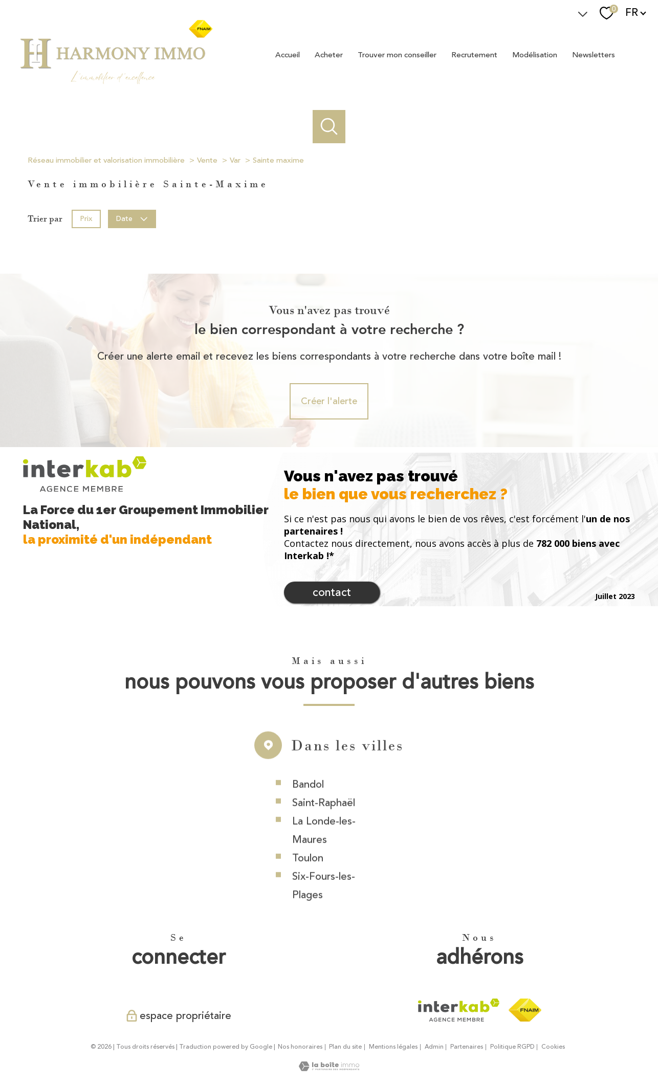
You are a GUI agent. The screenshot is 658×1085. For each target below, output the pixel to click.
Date (132, 218)
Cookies (553, 1047)
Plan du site (345, 1047)
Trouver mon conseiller (397, 54)
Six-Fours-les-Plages (323, 908)
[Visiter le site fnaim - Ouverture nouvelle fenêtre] (525, 1010)
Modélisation (534, 54)
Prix (86, 218)
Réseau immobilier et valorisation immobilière (106, 160)
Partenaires (466, 1047)
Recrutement (474, 54)
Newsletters (593, 54)
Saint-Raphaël (323, 825)
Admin (434, 1047)
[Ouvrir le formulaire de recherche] (329, 126)
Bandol (308, 807)
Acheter (329, 54)
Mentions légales (393, 1047)
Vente (207, 160)
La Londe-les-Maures (324, 853)
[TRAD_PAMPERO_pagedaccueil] (115, 83)
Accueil (287, 54)
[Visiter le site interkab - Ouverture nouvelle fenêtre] (458, 1010)
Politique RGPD (512, 1047)
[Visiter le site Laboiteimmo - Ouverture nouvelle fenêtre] (329, 1068)
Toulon (307, 881)
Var (235, 160)
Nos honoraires (300, 1047)
